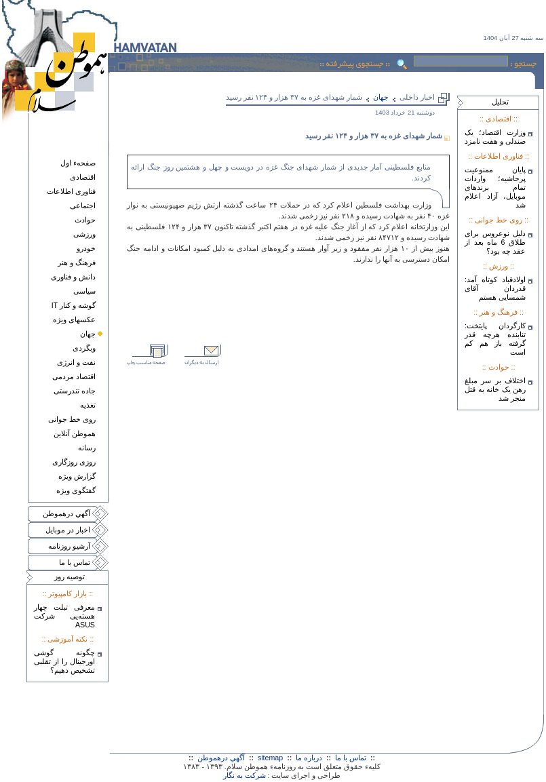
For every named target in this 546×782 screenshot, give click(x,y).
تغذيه (88, 405)
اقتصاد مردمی (74, 376)
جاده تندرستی (75, 391)
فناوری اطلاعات (71, 191)
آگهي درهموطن (66, 513)
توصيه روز (69, 576)
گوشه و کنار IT (74, 305)
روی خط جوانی (72, 419)
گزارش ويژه (77, 476)
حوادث (85, 220)
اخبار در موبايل (67, 530)
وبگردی (84, 348)
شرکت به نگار (244, 775)
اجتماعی (83, 205)
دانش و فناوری (73, 277)
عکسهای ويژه (74, 319)
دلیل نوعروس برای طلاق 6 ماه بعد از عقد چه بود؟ (495, 242)
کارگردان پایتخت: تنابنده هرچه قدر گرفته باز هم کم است (495, 338)
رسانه (87, 448)
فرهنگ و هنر (77, 262)
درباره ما (309, 758)
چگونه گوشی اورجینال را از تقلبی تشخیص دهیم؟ (64, 661)
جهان (88, 334)
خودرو (86, 248)
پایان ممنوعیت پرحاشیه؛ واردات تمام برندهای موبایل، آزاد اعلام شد (495, 187)
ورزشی (84, 234)
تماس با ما (74, 562)
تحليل (500, 102)
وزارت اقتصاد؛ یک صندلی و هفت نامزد (495, 136)
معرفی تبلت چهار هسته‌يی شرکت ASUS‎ (64, 616)
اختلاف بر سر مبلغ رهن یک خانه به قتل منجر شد (495, 389)
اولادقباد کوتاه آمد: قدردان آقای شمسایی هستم (495, 288)
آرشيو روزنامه (69, 546)
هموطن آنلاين (75, 433)
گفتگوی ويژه (76, 490)
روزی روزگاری (74, 462)
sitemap (270, 758)
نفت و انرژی (76, 362)
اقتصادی (83, 177)
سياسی (84, 291)
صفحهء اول (78, 163)
